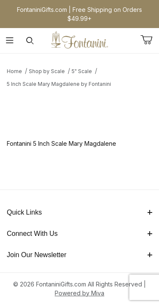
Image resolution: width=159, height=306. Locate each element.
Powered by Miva (79, 293)
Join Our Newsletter (79, 254)
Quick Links (79, 212)
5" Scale (82, 71)
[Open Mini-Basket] (149, 40)
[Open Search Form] (30, 40)
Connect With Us (79, 233)
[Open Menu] (10, 40)
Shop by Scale (47, 71)
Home (14, 71)
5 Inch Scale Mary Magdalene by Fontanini (59, 84)
